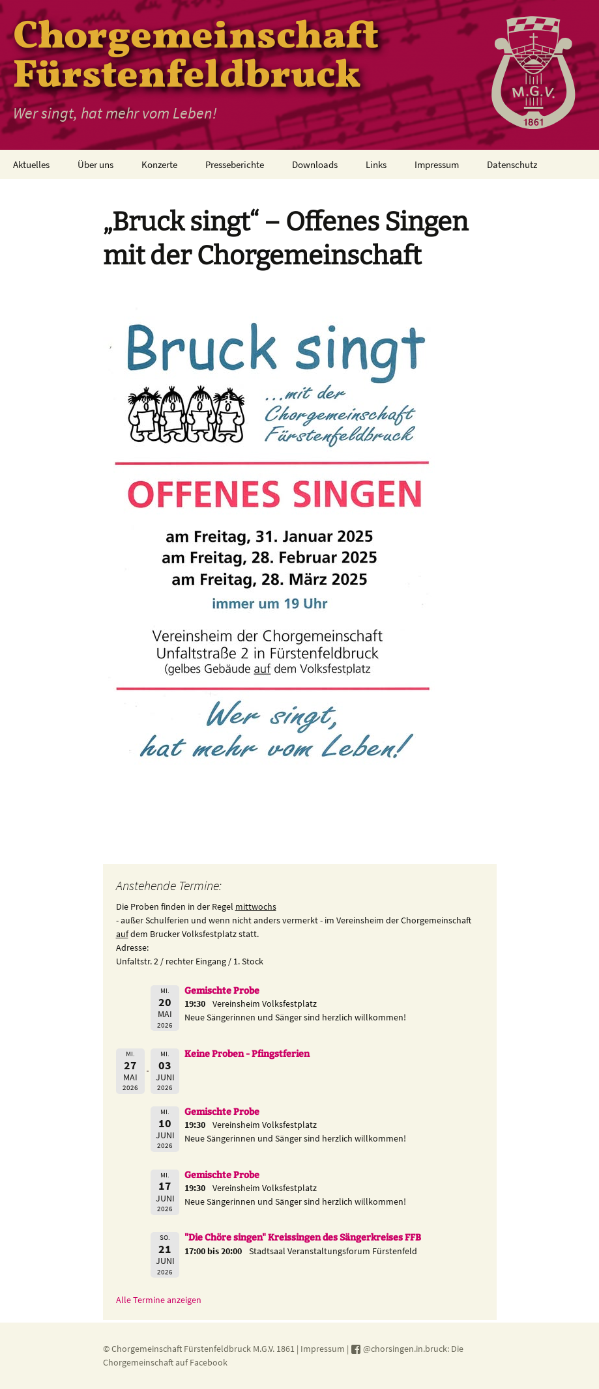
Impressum (437, 164)
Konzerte (159, 164)
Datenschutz (512, 164)
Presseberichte (234, 164)
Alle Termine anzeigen (158, 1300)
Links (376, 164)
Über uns (95, 164)
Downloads (315, 164)
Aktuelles (31, 164)
